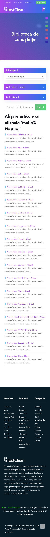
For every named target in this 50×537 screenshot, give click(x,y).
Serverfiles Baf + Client (17, 173)
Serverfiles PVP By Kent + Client (21, 329)
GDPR (37, 440)
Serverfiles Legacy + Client (19, 264)
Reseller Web (9, 417)
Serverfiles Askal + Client (18, 160)
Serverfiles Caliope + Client (19, 199)
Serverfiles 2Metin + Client (18, 134)
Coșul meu (41, 3)
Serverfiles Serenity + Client (19, 342)
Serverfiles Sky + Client (17, 356)
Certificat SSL (24, 420)
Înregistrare (28, 2)
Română (8, 2)
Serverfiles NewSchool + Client (20, 277)
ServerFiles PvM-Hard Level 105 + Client (25, 316)
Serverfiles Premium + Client (19, 304)
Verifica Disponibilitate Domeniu (24, 427)
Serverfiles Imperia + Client (19, 251)
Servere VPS (9, 413)
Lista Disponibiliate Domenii (24, 444)
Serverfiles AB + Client (17, 147)
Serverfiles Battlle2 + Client (19, 186)
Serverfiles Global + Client (18, 212)
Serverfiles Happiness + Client (20, 225)
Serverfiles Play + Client (17, 290)
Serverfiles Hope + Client (18, 238)
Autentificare (17, 2)
